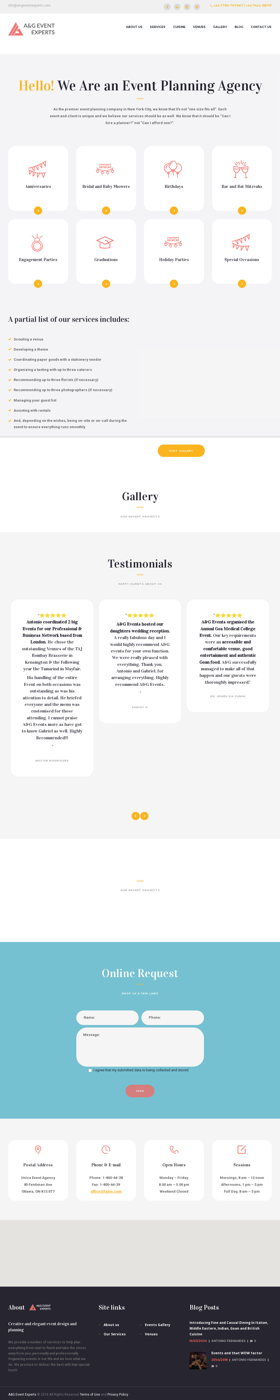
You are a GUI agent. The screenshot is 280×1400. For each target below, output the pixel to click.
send (140, 1090)
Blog (239, 27)
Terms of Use (90, 1394)
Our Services (115, 1334)
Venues (199, 27)
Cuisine (179, 27)
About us (134, 27)
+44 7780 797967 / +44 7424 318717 (243, 5)
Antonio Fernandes (228, 1341)
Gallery (220, 27)
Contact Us (261, 27)
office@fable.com (106, 1191)
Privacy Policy (117, 1394)
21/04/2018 (219, 1360)
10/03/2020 (198, 1341)
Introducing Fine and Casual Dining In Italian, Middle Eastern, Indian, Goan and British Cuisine (228, 1328)
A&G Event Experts (22, 1394)
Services (157, 27)
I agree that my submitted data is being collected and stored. (141, 1070)
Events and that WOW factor (236, 1353)
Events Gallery (157, 1324)
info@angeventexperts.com (29, 5)
